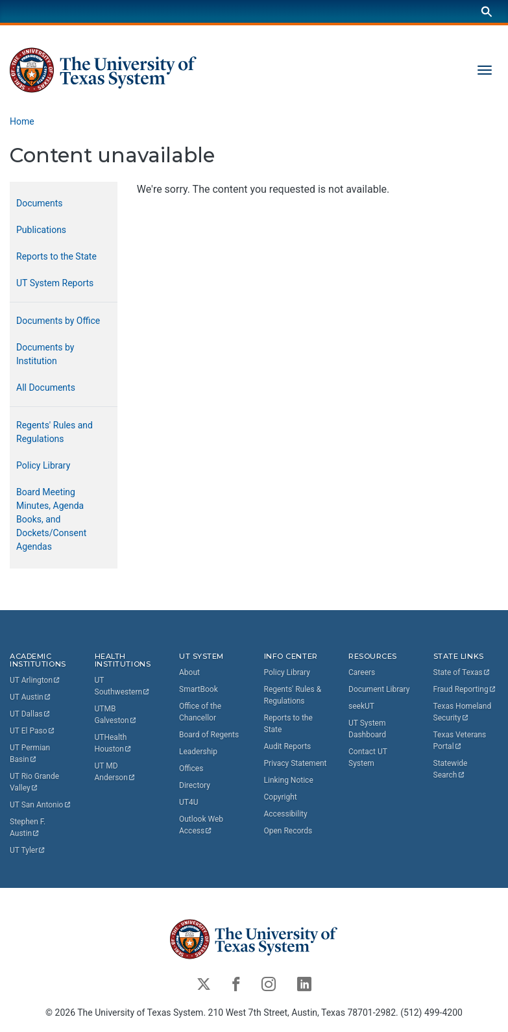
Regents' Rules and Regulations (54, 432)
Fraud (465, 689)
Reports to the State (56, 256)
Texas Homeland (463, 712)
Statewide (451, 769)
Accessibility (286, 813)
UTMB (116, 714)
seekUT (361, 706)
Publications (41, 230)
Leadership (198, 751)
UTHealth (113, 743)
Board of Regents (209, 734)
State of (462, 672)
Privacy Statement (295, 763)
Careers (361, 672)
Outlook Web (202, 825)
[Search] (486, 11)
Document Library (378, 689)
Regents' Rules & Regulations (293, 695)
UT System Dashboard (367, 729)
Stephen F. (28, 827)
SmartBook (198, 689)
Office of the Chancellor (200, 712)
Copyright (280, 797)
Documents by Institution (45, 354)
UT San (40, 804)
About (189, 672)
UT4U (188, 802)
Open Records (288, 830)
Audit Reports (287, 746)
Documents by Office (58, 320)
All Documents (45, 387)
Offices (191, 768)
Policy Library (43, 465)
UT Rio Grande (35, 782)
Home (22, 121)
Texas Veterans (461, 740)
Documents (39, 203)
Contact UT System (367, 757)
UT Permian (31, 753)
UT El (32, 730)
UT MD (115, 771)
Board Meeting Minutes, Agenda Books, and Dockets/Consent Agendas (51, 519)
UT (35, 680)
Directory (194, 785)
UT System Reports (54, 283)
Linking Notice (288, 780)
